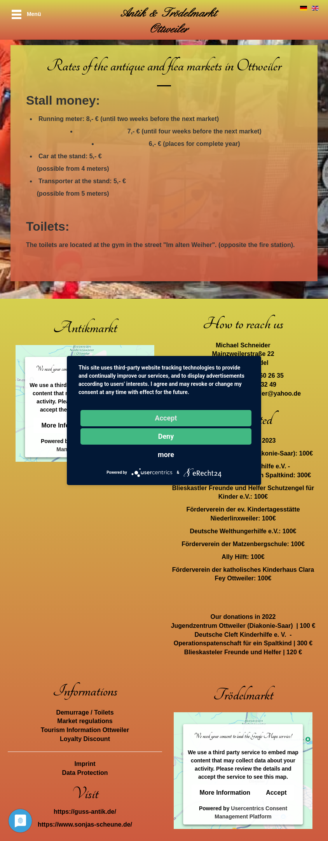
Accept (276, 792)
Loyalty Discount (85, 739)
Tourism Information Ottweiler (85, 730)
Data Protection (85, 772)
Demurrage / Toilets (84, 712)
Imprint (84, 763)
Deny (166, 436)
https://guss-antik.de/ (85, 811)
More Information (224, 792)
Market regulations (84, 721)
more (166, 454)
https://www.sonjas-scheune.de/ (85, 824)
